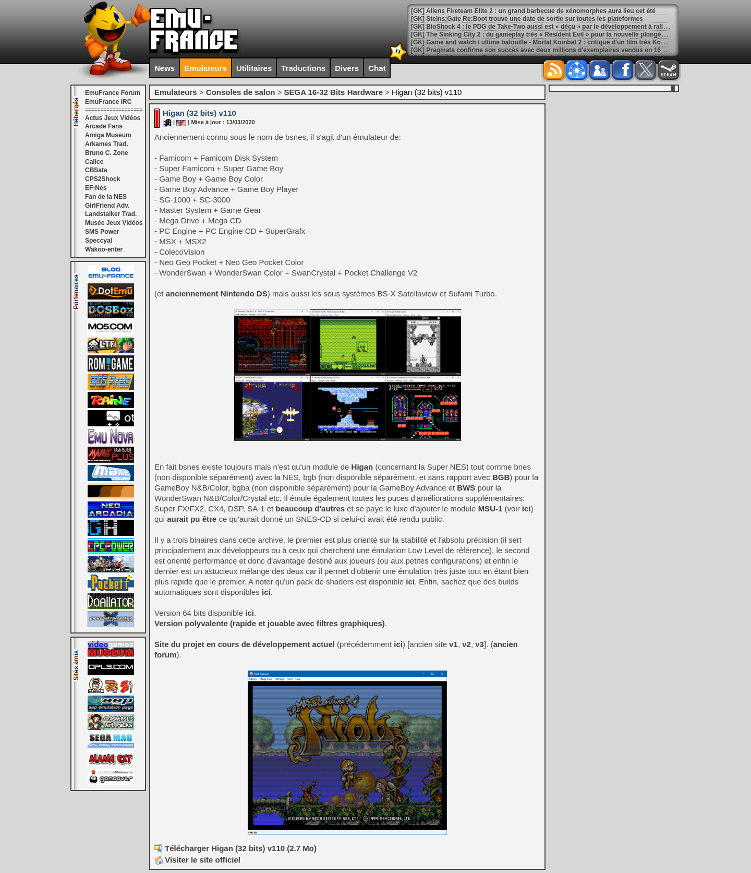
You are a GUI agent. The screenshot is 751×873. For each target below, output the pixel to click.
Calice (94, 161)
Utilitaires (254, 68)
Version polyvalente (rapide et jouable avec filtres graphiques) (269, 623)
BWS (466, 487)
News (164, 68)
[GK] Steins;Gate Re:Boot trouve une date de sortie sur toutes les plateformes (527, 18)
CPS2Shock (102, 179)
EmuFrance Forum (112, 93)
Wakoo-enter (104, 249)
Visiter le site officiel (197, 859)
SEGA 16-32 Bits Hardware (333, 92)
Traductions (303, 68)
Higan (362, 466)
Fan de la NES (106, 196)
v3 (479, 644)
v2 (466, 644)
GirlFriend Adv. (107, 205)
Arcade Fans (104, 126)
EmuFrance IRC (108, 101)
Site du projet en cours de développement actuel (244, 644)
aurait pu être (191, 519)
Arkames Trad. (106, 144)
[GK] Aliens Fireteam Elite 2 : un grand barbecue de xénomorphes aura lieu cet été (533, 11)
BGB (501, 477)
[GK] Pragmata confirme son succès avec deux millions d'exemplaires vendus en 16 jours (544, 50)
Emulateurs (205, 68)
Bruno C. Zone (106, 153)
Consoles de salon (240, 92)
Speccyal (98, 240)
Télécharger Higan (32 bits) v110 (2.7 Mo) (241, 848)
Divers (347, 68)
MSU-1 (490, 508)
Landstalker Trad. (111, 214)
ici (526, 508)
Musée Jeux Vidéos (114, 222)
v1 (453, 644)
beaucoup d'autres (310, 508)
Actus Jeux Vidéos (113, 118)
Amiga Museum (108, 135)
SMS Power (102, 231)
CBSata (96, 170)
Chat (376, 68)
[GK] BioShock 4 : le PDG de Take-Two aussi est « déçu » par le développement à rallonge (544, 26)
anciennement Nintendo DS (217, 293)
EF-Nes (95, 188)
